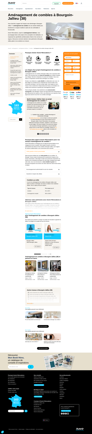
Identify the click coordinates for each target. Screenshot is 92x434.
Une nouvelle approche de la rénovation (16, 376)
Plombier (61, 384)
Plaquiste (61, 387)
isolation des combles (35, 118)
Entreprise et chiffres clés (39, 402)
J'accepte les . (72, 84)
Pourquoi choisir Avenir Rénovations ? (14, 57)
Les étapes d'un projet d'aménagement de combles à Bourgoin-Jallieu (15, 61)
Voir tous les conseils (43, 348)
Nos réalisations (11, 378)
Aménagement (20, 8)
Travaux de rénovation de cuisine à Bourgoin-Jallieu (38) (41, 301)
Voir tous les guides (43, 326)
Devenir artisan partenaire (39, 409)
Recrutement (36, 406)
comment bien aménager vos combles (44, 78)
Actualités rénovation (38, 382)
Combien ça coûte (13, 75)
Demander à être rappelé (66, 410)
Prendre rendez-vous (12, 392)
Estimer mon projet (12, 390)
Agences (53, 8)
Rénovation (11, 8)
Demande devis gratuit (68, 3)
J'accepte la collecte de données (71, 82)
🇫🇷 (77, 3)
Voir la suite (30, 303)
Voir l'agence (37, 246)
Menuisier (62, 394)
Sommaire (12, 53)
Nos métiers (38, 8)
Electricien (62, 382)
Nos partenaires (11, 380)
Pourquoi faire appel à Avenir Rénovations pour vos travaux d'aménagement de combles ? (15, 71)
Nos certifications (11, 382)
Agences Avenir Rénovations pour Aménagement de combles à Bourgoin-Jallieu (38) (15, 84)
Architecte (62, 376)
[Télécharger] (31, 367)
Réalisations (46, 8)
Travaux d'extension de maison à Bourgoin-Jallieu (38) (41, 292)
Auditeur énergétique (64, 380)
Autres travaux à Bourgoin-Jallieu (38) (15, 94)
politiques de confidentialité (74, 84)
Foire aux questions (12, 384)
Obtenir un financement (39, 376)
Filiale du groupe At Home (13, 429)
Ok (20, 119)
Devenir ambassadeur (38, 411)
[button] (50, 254)
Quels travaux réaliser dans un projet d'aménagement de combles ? (15, 66)
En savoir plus (29, 211)
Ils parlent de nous (37, 404)
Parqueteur (62, 396)
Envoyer (76, 87)
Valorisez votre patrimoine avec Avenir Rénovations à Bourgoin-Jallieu (16, 78)
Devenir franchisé (37, 408)
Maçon (61, 398)
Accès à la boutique (38, 396)
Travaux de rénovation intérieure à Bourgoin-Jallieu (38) (41, 299)
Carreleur (62, 391)
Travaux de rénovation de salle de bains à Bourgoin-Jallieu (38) (43, 298)
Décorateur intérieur (64, 378)
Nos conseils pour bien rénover (40, 380)
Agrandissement (29, 8)
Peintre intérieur (63, 389)
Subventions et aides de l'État (40, 378)
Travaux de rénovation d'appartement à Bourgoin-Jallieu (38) (42, 296)
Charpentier (62, 392)
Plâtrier (61, 385)
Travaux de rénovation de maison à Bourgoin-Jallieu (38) (41, 294)
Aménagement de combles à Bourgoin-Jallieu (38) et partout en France (16, 89)
